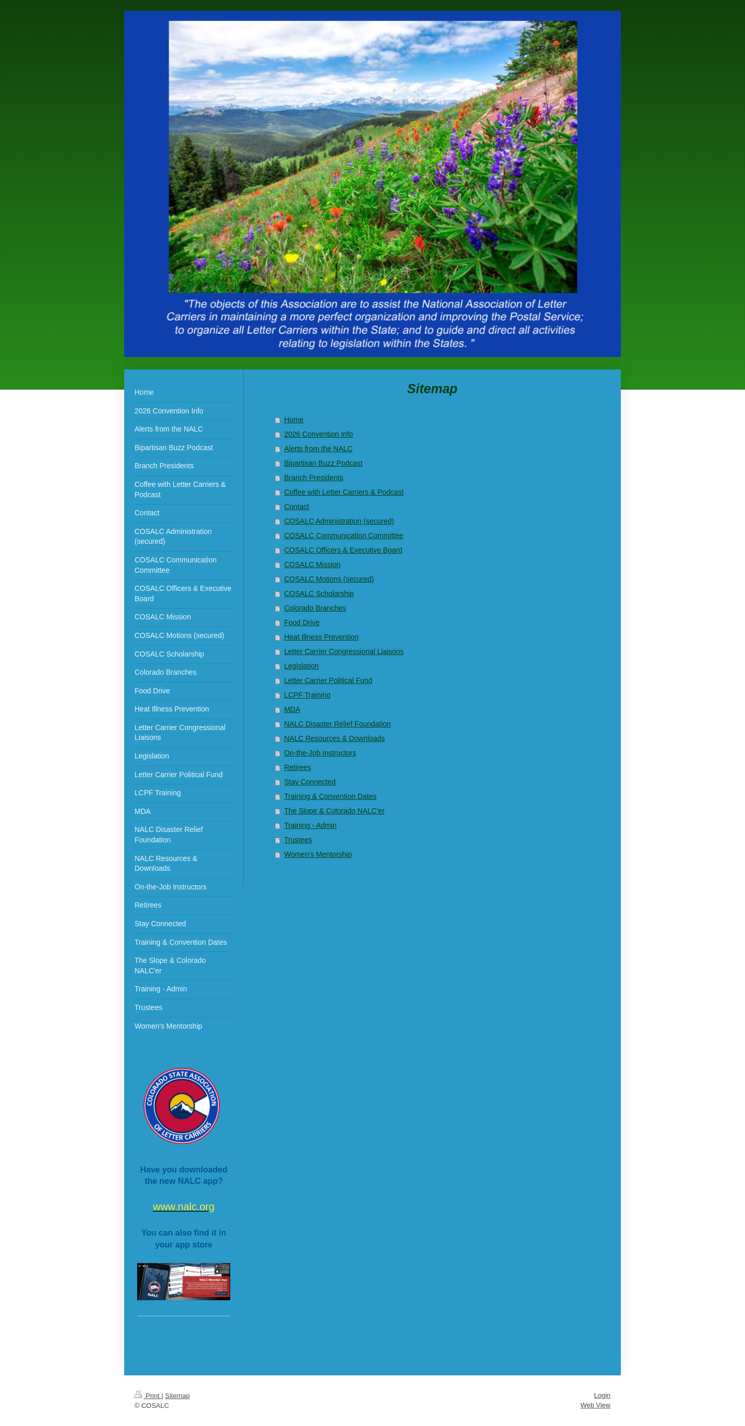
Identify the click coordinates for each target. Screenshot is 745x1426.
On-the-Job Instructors (320, 753)
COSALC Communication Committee (343, 535)
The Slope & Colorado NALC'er (334, 811)
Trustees (298, 840)
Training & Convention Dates (330, 796)
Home (293, 419)
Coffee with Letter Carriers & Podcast (344, 492)
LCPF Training (307, 695)
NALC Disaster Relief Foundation (337, 724)
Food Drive (301, 622)
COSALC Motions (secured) (329, 579)
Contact (296, 506)
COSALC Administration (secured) (339, 521)
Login (602, 1395)
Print (148, 1396)
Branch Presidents (313, 477)
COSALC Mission (312, 564)
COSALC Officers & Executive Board (343, 550)
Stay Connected (310, 782)
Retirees (297, 767)
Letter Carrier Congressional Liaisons (344, 651)
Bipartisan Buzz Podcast (323, 463)
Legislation (301, 666)
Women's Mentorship (318, 854)
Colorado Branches (315, 608)
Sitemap (177, 1396)
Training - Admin (310, 825)
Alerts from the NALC (318, 448)
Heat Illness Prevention (321, 637)
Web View (595, 1405)
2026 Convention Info (318, 434)
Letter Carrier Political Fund (328, 680)
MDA (292, 709)
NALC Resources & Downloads (334, 738)
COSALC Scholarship (319, 593)
